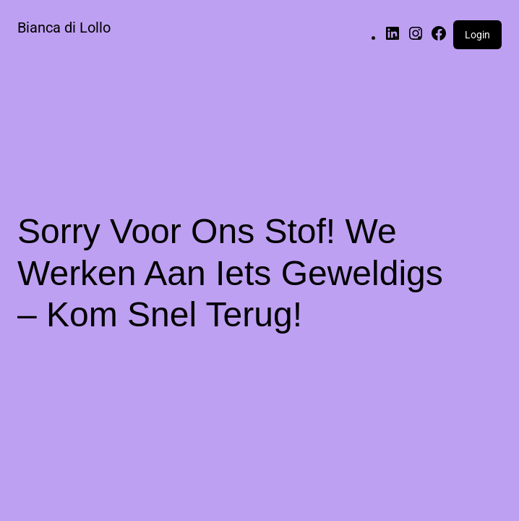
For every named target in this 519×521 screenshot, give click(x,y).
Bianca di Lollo (64, 27)
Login (477, 35)
